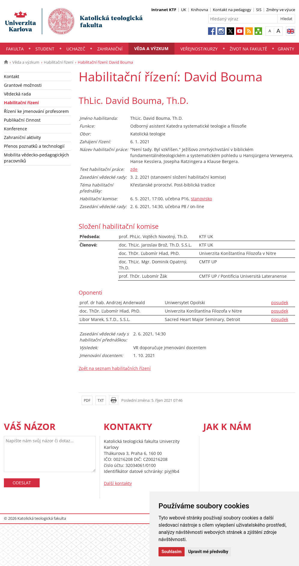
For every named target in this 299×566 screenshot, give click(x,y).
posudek (279, 302)
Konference (15, 129)
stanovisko (201, 198)
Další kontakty (118, 483)
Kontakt (11, 76)
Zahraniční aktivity (22, 137)
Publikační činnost (22, 120)
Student (44, 49)
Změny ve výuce (280, 9)
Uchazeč (75, 49)
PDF (87, 400)
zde (133, 169)
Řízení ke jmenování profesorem (36, 111)
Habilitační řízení (58, 62)
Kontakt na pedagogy (232, 9)
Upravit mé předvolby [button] (208, 551)
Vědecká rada (17, 94)
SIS (258, 9)
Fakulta (15, 49)
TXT (101, 400)
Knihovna (199, 9)
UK (183, 9)
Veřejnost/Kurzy (199, 49)
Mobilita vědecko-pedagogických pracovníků (36, 158)
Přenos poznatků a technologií (34, 146)
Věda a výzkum (151, 48)
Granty (286, 49)
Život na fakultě (248, 49)
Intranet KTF (163, 9)
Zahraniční (109, 49)
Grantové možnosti (23, 85)
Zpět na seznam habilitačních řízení (115, 368)
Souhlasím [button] (172, 551)
